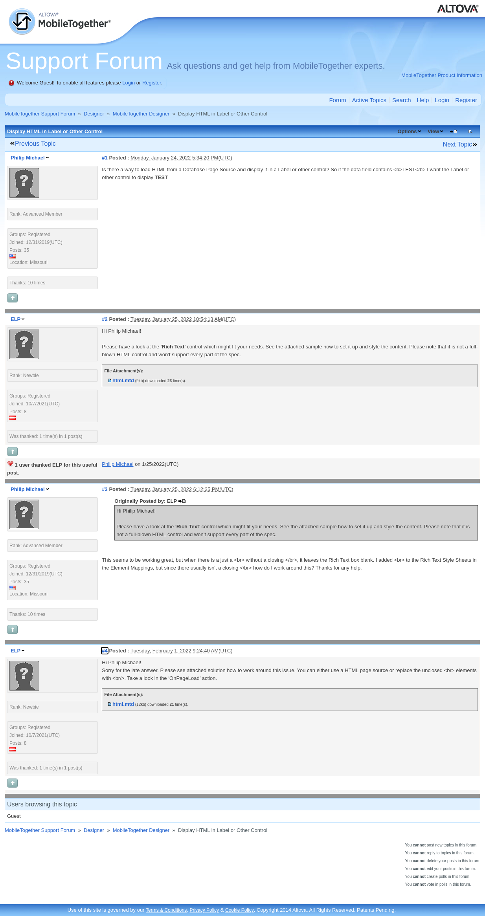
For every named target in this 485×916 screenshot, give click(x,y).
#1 (104, 158)
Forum (337, 100)
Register (151, 83)
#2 (104, 319)
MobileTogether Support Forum (40, 114)
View (433, 131)
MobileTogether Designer (141, 114)
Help (423, 100)
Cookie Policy (239, 910)
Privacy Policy (204, 910)
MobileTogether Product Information (441, 75)
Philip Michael (28, 158)
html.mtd (123, 380)
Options (407, 131)
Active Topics (369, 100)
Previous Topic (35, 143)
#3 (104, 489)
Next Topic (457, 144)
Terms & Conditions (166, 910)
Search (401, 100)
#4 (104, 651)
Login (128, 83)
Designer (94, 114)
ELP (15, 319)
